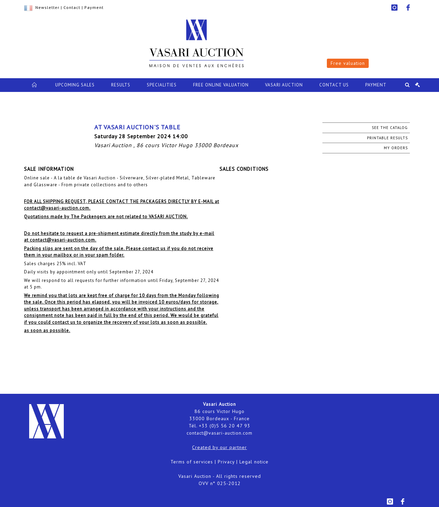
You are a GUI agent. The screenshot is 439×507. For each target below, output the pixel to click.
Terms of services (191, 462)
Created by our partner (219, 447)
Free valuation (348, 63)
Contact (71, 7)
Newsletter (47, 7)
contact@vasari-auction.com (219, 433)
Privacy (226, 462)
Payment (94, 7)
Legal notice (254, 462)
